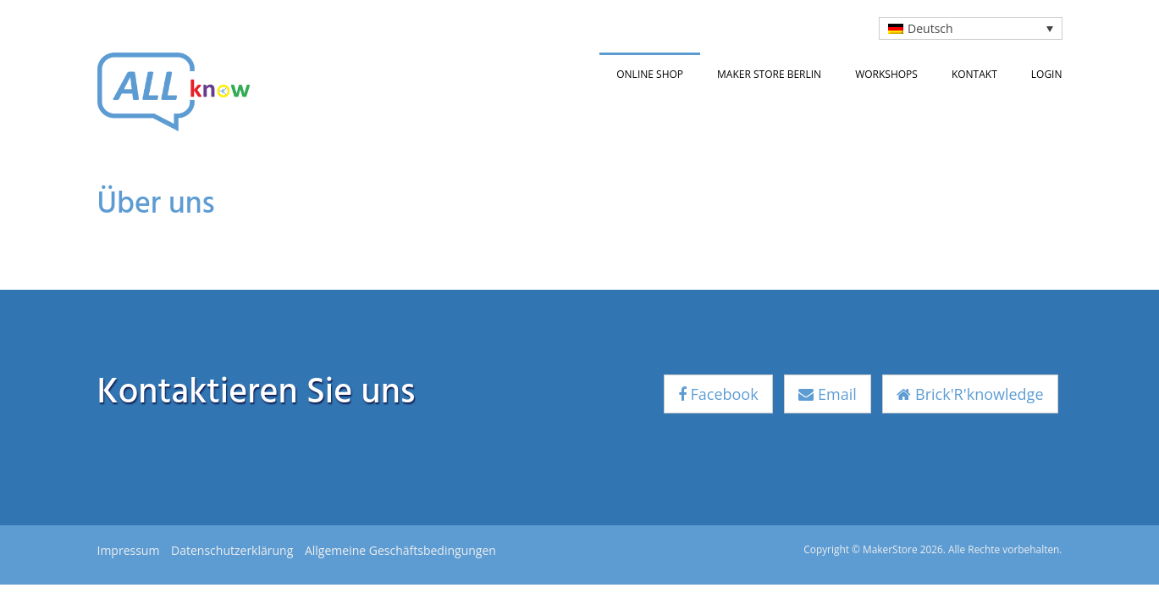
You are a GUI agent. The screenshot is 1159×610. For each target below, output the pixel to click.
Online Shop (649, 74)
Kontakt (974, 74)
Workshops (886, 74)
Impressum (128, 550)
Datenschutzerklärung (232, 550)
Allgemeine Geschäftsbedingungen (400, 550)
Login (1046, 74)
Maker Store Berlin (769, 74)
